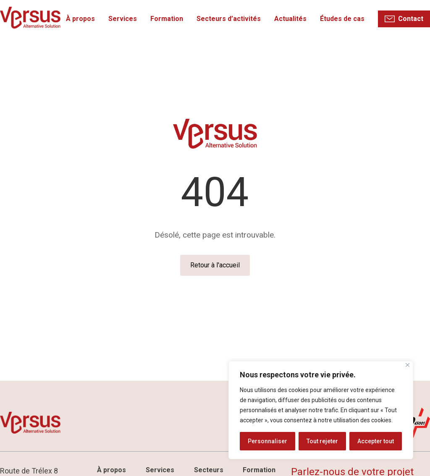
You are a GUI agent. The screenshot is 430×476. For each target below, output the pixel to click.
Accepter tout (375, 441)
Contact (411, 19)
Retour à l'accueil (215, 265)
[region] (320, 410)
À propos (80, 19)
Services (123, 19)
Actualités (291, 19)
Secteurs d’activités (229, 19)
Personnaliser (267, 441)
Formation (167, 19)
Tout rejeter (322, 441)
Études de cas (342, 19)
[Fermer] (407, 365)
